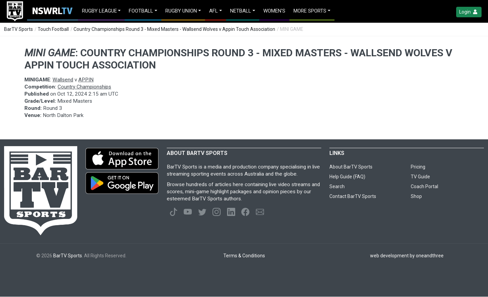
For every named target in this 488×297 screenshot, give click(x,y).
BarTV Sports (18, 29)
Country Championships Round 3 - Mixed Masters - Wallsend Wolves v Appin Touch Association (174, 29)
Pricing (418, 167)
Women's (274, 11)
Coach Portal (424, 186)
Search (337, 186)
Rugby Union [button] (181, 11)
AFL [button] (213, 11)
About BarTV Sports (350, 167)
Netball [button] (240, 11)
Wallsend (63, 80)
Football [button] (141, 11)
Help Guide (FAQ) (347, 176)
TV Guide (420, 176)
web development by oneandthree (407, 255)
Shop (416, 196)
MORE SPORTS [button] (309, 11)
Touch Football (53, 29)
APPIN (86, 80)
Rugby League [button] (99, 11)
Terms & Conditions (244, 255)
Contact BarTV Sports (352, 196)
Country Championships (84, 87)
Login (469, 12)
